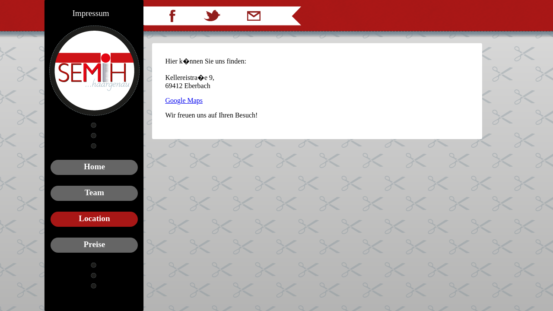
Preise (94, 244)
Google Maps (184, 100)
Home (94, 166)
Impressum (90, 13)
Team (94, 192)
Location (94, 218)
